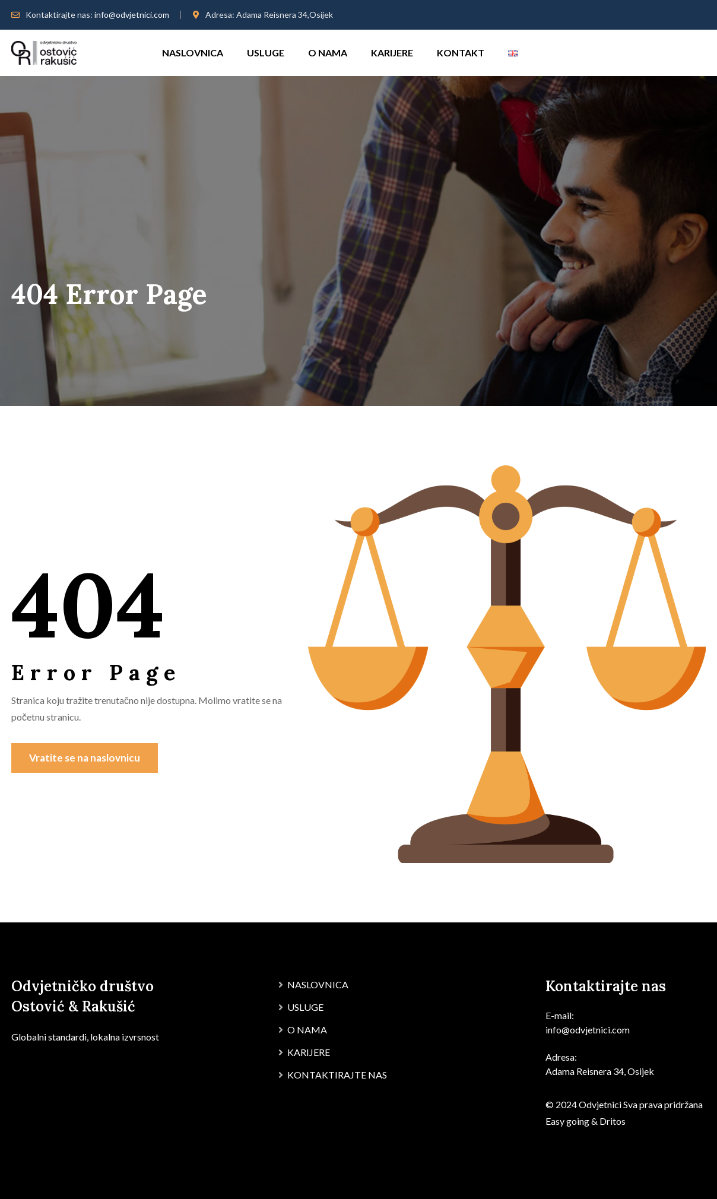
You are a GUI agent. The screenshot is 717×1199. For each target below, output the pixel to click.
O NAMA (327, 52)
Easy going (567, 1121)
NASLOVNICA (192, 52)
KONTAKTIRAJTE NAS (337, 1074)
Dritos (612, 1121)
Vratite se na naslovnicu (84, 757)
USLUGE (265, 52)
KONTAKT (460, 52)
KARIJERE (392, 52)
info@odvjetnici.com (131, 14)
